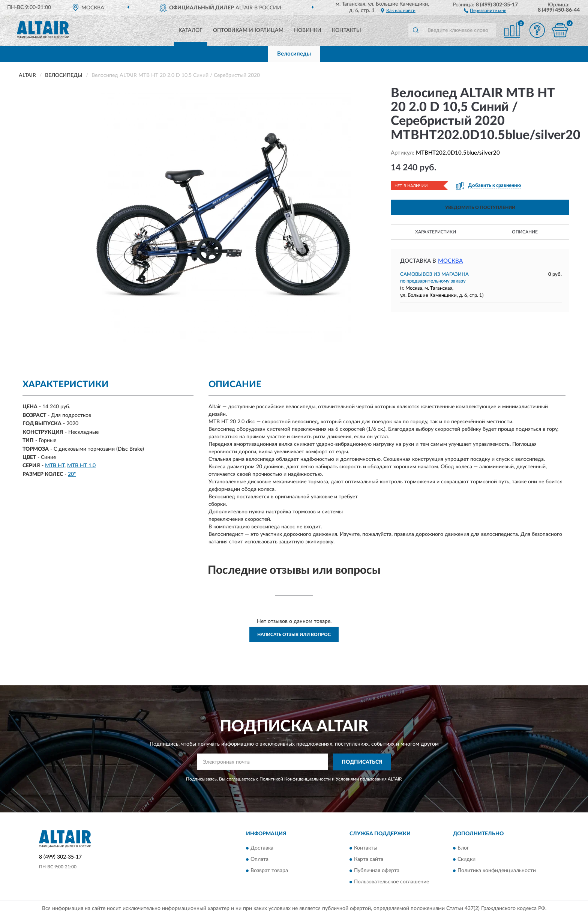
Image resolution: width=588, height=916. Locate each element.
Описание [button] (525, 232)
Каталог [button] (190, 30)
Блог (463, 848)
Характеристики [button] (435, 232)
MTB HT (54, 465)
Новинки (307, 30)
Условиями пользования (361, 779)
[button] (485, 10)
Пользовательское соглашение (391, 882)
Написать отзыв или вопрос (294, 634)
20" (72, 474)
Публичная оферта (376, 871)
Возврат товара (269, 871)
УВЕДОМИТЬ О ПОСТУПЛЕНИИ (480, 207)
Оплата (259, 859)
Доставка (261, 848)
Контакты (346, 30)
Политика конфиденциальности (497, 871)
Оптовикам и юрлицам (248, 30)
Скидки (467, 859)
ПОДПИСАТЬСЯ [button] (362, 762)
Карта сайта (368, 859)
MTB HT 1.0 (81, 465)
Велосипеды (294, 54)
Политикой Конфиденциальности (295, 779)
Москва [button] (450, 261)
